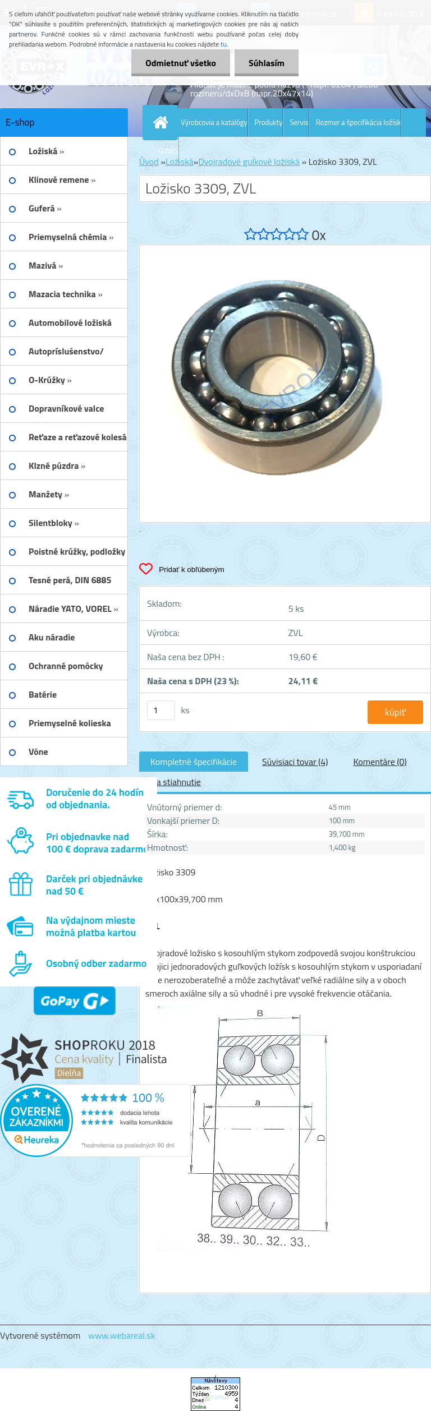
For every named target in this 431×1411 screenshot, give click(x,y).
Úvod (149, 161)
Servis (299, 122)
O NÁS (168, 150)
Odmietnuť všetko (180, 63)
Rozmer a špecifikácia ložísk (358, 122)
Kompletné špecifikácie (193, 761)
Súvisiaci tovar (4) (295, 761)
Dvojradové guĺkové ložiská (249, 161)
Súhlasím (267, 63)
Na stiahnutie (175, 782)
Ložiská (180, 161)
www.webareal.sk (121, 1335)
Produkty (269, 122)
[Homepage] (162, 122)
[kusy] (161, 710)
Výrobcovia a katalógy (214, 122)
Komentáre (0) (379, 761)
